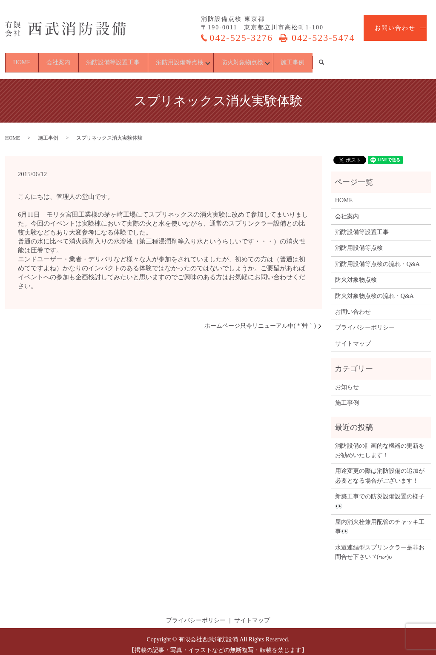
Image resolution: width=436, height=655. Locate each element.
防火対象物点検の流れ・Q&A (374, 289)
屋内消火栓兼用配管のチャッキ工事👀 (380, 520)
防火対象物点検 (312, 59)
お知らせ (347, 380)
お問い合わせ (395, 28)
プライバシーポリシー (365, 321)
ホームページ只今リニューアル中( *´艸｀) (260, 319)
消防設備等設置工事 (148, 59)
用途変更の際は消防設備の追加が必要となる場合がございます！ (380, 469)
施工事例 (383, 59)
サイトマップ (353, 337)
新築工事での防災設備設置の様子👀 (380, 495)
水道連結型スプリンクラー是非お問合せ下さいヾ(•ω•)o (380, 545)
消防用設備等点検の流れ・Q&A (377, 257)
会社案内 (79, 59)
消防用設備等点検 (228, 59)
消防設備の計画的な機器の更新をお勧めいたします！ (380, 444)
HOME (28, 59)
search (423, 59)
